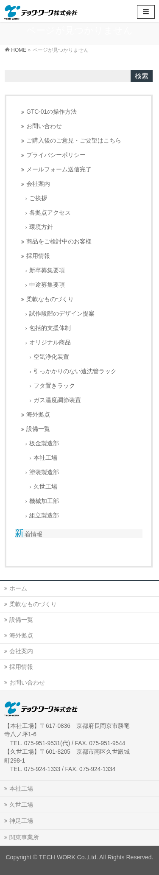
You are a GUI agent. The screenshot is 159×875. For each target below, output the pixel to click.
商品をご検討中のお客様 (59, 241)
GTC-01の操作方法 (51, 112)
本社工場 (45, 458)
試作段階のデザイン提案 (62, 313)
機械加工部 (44, 501)
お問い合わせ (44, 126)
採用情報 (38, 256)
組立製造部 (44, 515)
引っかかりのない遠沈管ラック (75, 371)
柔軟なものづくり (50, 299)
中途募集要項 (47, 285)
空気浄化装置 (51, 357)
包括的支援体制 (50, 328)
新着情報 (28, 534)
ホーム (18, 588)
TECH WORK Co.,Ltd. (68, 857)
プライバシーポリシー (56, 155)
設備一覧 (38, 429)
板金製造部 (44, 443)
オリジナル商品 (50, 342)
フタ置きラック (54, 386)
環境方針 (41, 227)
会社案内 (38, 184)
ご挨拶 (38, 198)
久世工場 (45, 487)
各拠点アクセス (50, 213)
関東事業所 (24, 837)
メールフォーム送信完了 (59, 169)
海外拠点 (38, 414)
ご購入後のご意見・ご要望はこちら (73, 140)
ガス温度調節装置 (57, 400)
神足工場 (21, 820)
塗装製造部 (44, 472)
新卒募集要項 (47, 270)
